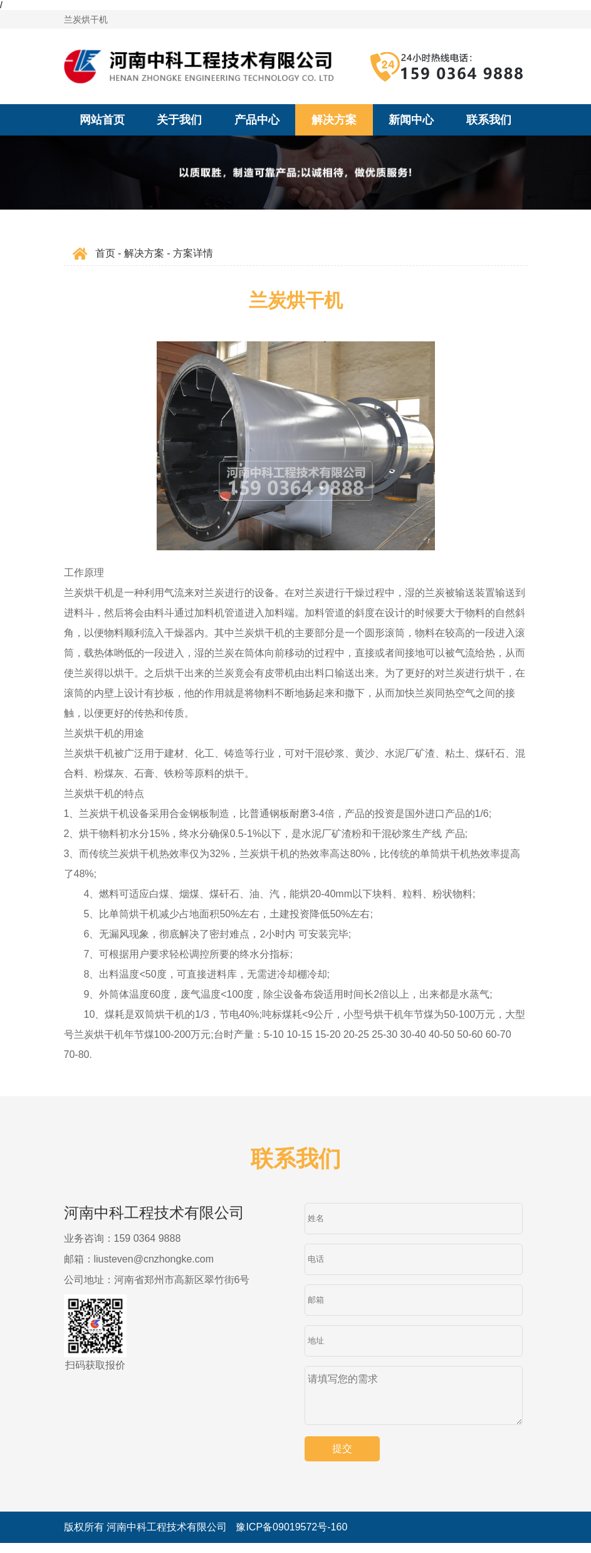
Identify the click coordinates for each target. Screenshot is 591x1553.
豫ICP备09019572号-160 (291, 1537)
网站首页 (102, 120)
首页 (105, 253)
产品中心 (257, 120)
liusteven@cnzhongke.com (154, 1259)
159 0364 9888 (147, 1238)
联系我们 (488, 120)
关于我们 (179, 120)
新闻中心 (411, 120)
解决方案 (334, 120)
